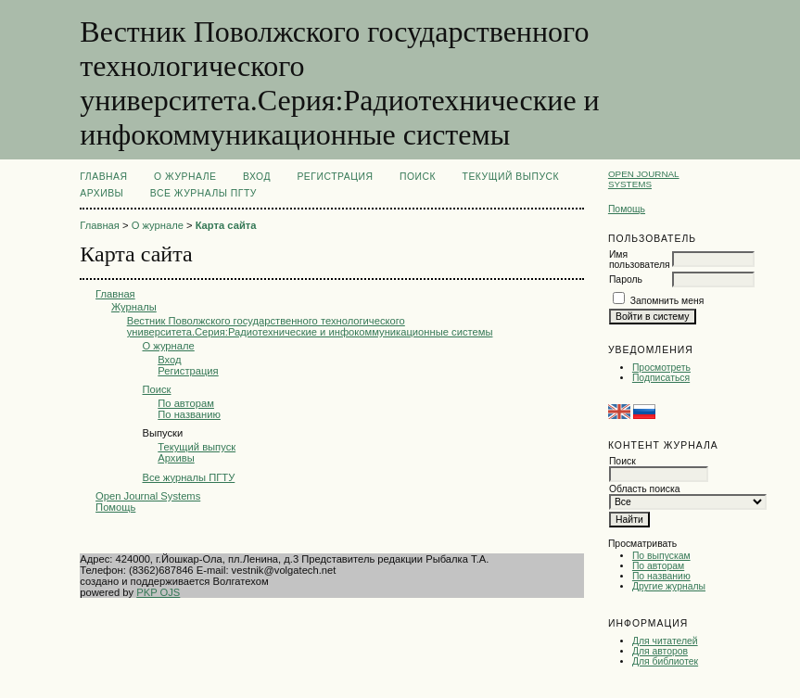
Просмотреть (661, 367)
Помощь (626, 209)
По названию (661, 576)
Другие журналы (668, 586)
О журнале (185, 176)
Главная (103, 176)
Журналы (134, 306)
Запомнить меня (667, 301)
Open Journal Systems (643, 179)
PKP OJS (158, 592)
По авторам (658, 566)
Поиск (418, 176)
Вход (257, 176)
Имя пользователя (639, 259)
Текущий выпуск (511, 176)
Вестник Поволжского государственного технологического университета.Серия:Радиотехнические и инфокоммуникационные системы (310, 326)
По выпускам (661, 556)
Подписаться (661, 378)
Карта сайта (226, 225)
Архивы (101, 193)
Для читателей (665, 641)
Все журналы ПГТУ (203, 193)
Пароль (625, 279)
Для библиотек (665, 661)
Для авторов (660, 651)
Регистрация (335, 176)
